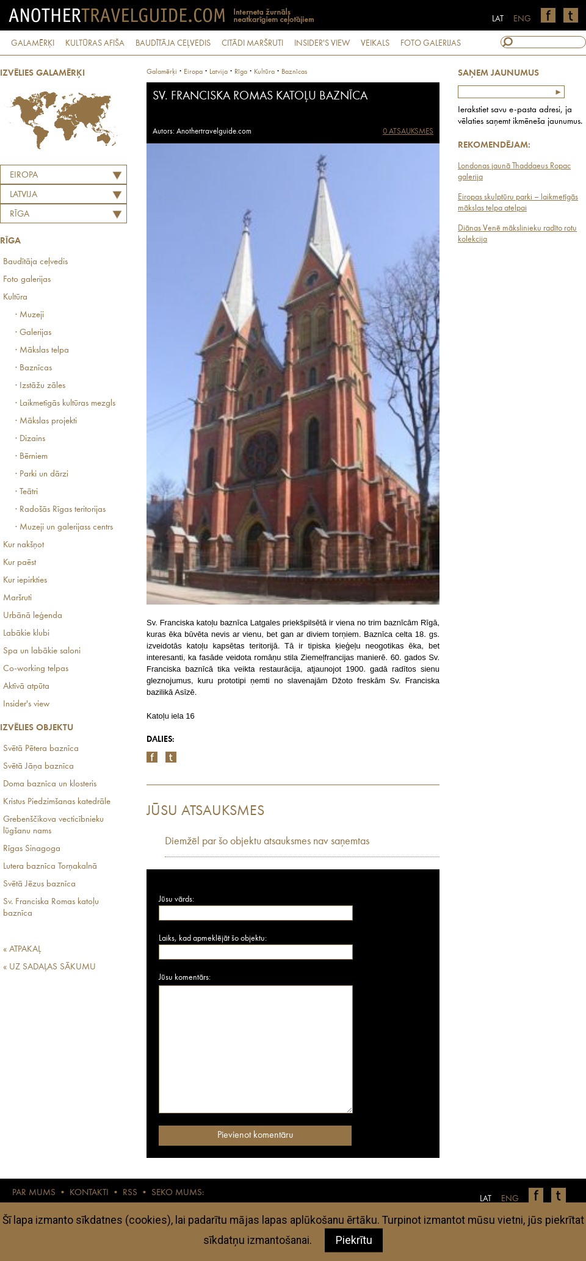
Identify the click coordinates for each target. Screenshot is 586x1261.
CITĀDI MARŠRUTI (252, 43)
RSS (130, 1193)
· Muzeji (29, 315)
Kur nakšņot (23, 545)
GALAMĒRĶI (32, 43)
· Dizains (30, 439)
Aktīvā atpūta (26, 686)
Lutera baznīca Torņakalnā (50, 866)
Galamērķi (161, 72)
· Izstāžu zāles (40, 385)
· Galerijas (33, 332)
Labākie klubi (26, 633)
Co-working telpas (35, 669)
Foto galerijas (27, 279)
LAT (498, 19)
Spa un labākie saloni (42, 651)
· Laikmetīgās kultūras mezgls (65, 403)
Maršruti (17, 598)
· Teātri (26, 492)
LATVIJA (23, 194)
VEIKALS (375, 43)
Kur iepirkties (25, 580)
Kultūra (15, 297)
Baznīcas (294, 72)
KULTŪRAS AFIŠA (95, 43)
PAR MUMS (34, 1193)
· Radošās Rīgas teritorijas (60, 509)
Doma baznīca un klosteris (49, 784)
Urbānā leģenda (32, 615)
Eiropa (24, 175)
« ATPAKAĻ (22, 949)
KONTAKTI (89, 1193)
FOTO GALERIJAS (430, 43)
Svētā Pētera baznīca (41, 748)
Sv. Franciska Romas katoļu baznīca (51, 907)
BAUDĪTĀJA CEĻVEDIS (173, 43)
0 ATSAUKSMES (408, 131)
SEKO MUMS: (177, 1193)
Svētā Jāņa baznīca (38, 766)
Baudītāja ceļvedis (35, 262)
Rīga (19, 214)
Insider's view (26, 704)
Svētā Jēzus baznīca (39, 884)
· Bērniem (31, 456)
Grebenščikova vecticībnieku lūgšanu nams (53, 825)
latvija (218, 72)
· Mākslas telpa (42, 350)
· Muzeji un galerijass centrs (64, 527)
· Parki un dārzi (41, 474)
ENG (522, 19)
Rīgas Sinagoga (31, 848)
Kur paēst (19, 562)
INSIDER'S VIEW (322, 43)
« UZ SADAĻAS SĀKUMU (49, 967)
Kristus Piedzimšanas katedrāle (56, 802)
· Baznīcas (33, 368)
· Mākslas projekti (46, 421)
